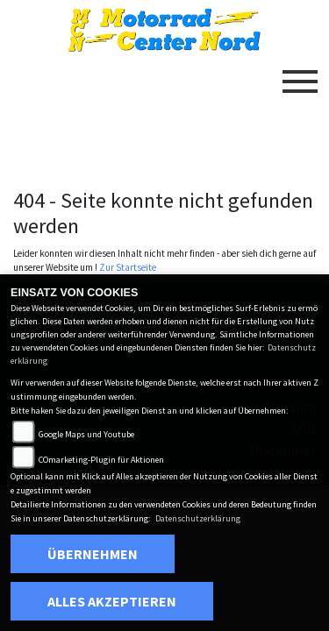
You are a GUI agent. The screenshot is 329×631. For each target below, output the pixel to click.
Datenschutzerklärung (197, 518)
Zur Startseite (127, 267)
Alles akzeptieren (111, 601)
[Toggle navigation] (300, 74)
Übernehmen (92, 554)
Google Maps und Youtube (86, 434)
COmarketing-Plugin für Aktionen (101, 459)
